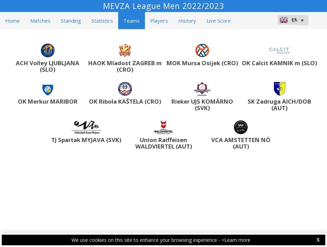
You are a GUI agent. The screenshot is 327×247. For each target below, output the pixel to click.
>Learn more (236, 240)
